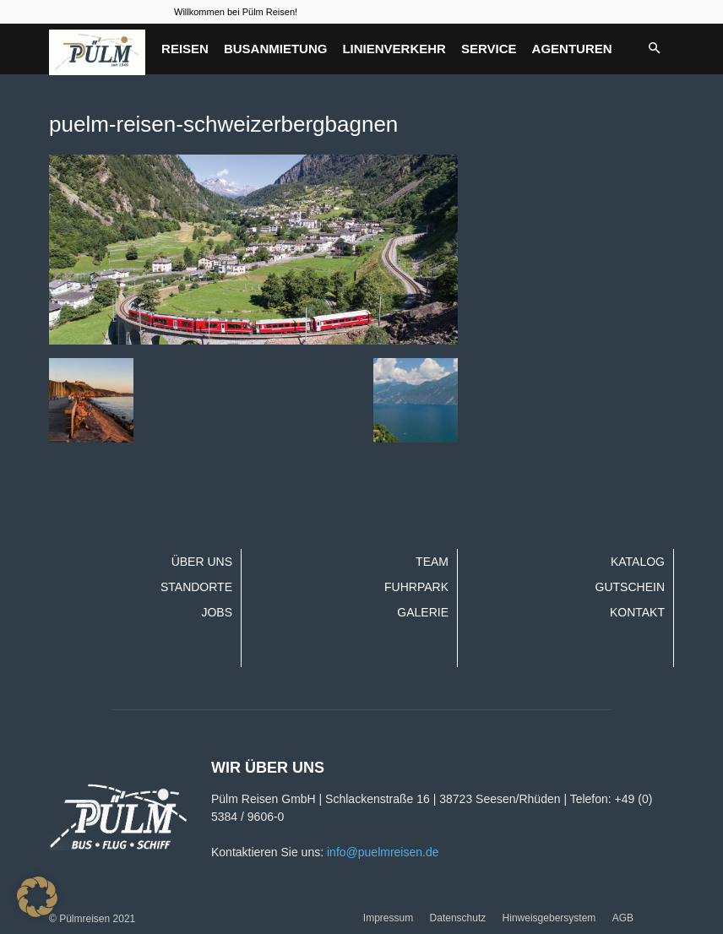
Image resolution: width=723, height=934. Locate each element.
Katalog (638, 561)
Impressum (388, 918)
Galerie (422, 612)
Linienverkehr (394, 48)
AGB (622, 918)
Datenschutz (458, 918)
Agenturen (572, 48)
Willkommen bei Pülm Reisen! (235, 12)
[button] (653, 49)
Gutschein (630, 587)
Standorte (196, 587)
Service (489, 48)
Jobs (216, 612)
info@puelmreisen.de (383, 852)
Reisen (185, 48)
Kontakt (637, 612)
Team (432, 561)
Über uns (201, 561)
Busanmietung (276, 48)
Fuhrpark (416, 587)
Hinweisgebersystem (549, 918)
